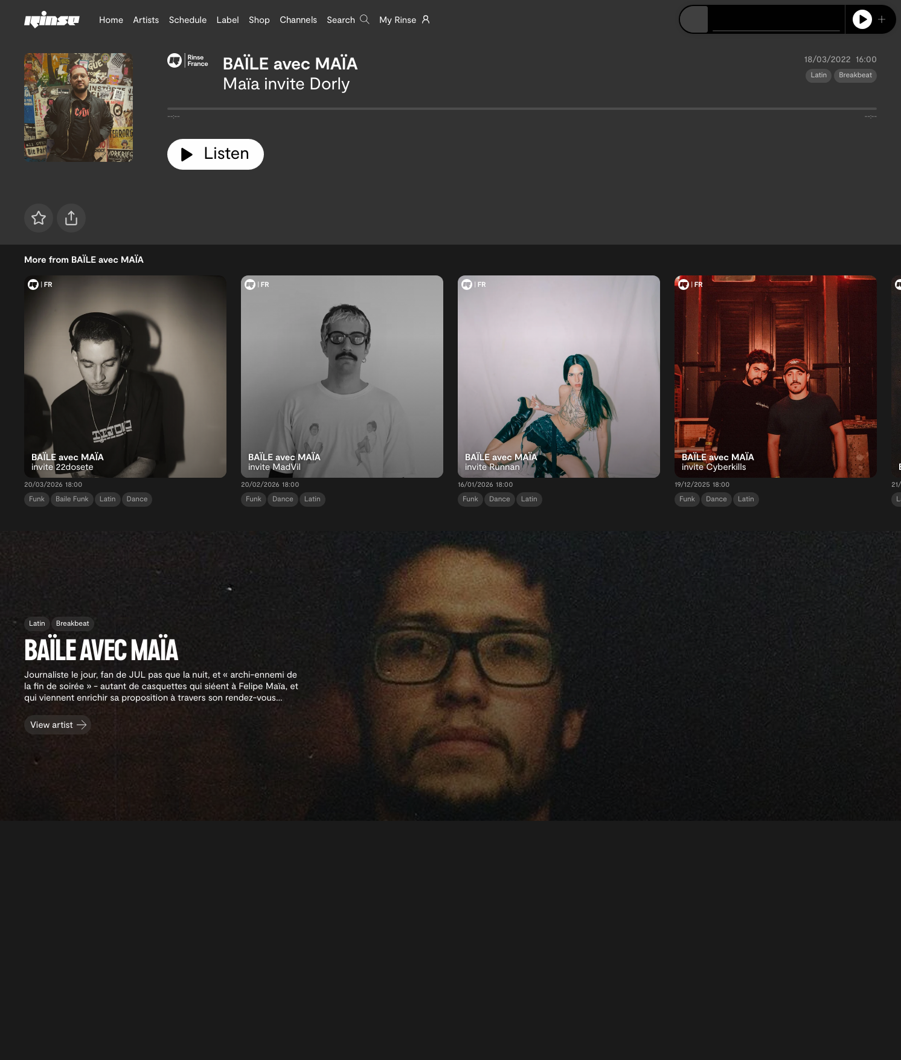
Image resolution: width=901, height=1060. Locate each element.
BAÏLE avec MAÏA (290, 63)
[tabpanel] (522, 111)
